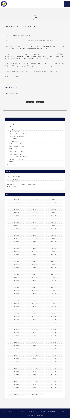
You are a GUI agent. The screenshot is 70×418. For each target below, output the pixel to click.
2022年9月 (16, 241)
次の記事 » (40, 102)
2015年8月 (16, 332)
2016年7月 (35, 319)
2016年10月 (35, 316)
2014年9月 (53, 342)
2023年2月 (35, 235)
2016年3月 (53, 322)
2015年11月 (16, 329)
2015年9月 (53, 329)
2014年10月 (35, 342)
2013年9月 (53, 355)
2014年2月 (16, 352)
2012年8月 (16, 371)
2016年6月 (53, 319)
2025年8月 (35, 202)
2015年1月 (35, 339)
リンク (22, 413)
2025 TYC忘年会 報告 (13, 176)
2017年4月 (35, 309)
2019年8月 (35, 280)
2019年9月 (16, 280)
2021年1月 (53, 261)
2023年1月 (53, 235)
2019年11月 (35, 277)
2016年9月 (53, 316)
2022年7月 (53, 241)
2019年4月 (53, 283)
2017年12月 (16, 303)
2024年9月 (16, 215)
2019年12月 (16, 277)
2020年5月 (35, 270)
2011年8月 (16, 384)
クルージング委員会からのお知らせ (18, 156)
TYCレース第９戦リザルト (14, 181)
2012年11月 (16, 368)
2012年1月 (35, 378)
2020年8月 (35, 267)
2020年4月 (53, 270)
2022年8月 (35, 241)
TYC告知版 (10, 161)
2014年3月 (53, 348)
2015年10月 (35, 329)
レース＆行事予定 (33, 411)
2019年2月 (35, 287)
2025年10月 (53, 199)
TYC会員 (29, 413)
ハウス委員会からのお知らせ (17, 154)
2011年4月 (35, 387)
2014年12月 (53, 339)
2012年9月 (53, 368)
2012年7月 (35, 371)
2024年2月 (35, 222)
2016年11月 (16, 316)
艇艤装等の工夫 (14, 141)
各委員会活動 (42, 411)
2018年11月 (35, 290)
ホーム (4, 411)
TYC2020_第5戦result (11, 87)
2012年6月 (53, 371)
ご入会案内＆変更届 (63, 411)
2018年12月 (16, 290)
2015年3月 (53, 335)
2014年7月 (35, 345)
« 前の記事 (30, 102)
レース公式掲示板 (12, 124)
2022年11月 (35, 238)
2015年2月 (16, 339)
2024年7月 (53, 215)
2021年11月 (35, 251)
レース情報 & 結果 (52, 411)
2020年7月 (53, 267)
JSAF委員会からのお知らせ (16, 159)
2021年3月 (16, 261)
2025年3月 (16, 209)
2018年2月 (35, 300)
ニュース (9, 126)
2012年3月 (53, 374)
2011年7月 (35, 384)
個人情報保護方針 (46, 413)
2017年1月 (35, 313)
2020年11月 (35, 264)
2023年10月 (53, 225)
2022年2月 (35, 248)
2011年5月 (16, 387)
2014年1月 (35, 352)
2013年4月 (35, 361)
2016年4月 (35, 322)
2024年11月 (35, 212)
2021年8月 (35, 254)
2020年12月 (16, 264)
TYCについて (23, 411)
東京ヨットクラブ (10, 4)
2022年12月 (16, 238)
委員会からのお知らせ (13, 131)
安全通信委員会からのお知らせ (17, 146)
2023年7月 (53, 228)
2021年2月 (35, 261)
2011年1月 (35, 391)
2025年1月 (53, 209)
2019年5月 (35, 283)
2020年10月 (53, 264)
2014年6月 (53, 345)
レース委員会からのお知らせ (17, 136)
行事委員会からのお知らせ (16, 149)
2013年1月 (35, 365)
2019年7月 (53, 280)
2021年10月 (53, 251)
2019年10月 (53, 277)
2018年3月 (16, 300)
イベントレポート (12, 129)
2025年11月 (35, 199)
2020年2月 (35, 274)
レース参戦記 (14, 138)
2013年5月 (16, 361)
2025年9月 (16, 202)
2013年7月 (35, 358)
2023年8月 (35, 228)
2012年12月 (53, 365)
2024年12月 (16, 212)
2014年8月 (16, 345)
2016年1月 (35, 326)
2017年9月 (16, 306)
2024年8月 (35, 215)
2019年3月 (16, 287)
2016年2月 (16, 326)
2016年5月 (16, 322)
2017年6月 (53, 306)
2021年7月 (53, 254)
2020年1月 (53, 274)
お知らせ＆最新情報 (13, 411)
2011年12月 (53, 378)
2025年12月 (16, 199)
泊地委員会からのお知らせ (16, 151)
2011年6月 (53, 384)
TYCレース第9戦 (12, 186)
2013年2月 (16, 365)
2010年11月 (16, 394)
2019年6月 (16, 283)
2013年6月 (53, 358)
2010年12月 (53, 391)
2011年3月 (53, 387)
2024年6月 (16, 219)
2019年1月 (53, 287)
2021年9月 (16, 254)
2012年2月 (16, 378)
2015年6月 (53, 332)
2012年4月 (35, 374)
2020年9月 (16, 267)
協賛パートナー (11, 164)
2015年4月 (35, 335)
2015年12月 (53, 326)
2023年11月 (35, 225)
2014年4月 (35, 348)
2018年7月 (53, 293)
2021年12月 (16, 251)
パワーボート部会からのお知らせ (18, 134)
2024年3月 (16, 222)
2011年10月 (35, 381)
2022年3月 (16, 248)
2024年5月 (35, 219)
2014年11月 (16, 342)
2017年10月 (53, 303)
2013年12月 (53, 352)
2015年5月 (16, 335)
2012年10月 (35, 368)
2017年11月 (35, 303)
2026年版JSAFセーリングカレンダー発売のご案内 (21, 184)
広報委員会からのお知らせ (16, 143)
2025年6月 (16, 206)
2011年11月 (16, 381)
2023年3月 (16, 235)
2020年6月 (16, 270)
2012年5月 (16, 374)
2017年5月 (16, 309)
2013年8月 (16, 358)
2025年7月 (53, 202)
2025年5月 (35, 206)
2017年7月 (35, 306)
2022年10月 (53, 238)
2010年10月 (35, 394)
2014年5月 (16, 348)
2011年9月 (53, 381)
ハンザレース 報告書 (13, 179)
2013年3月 (53, 361)
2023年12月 (16, 225)
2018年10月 (53, 290)
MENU (67, 4)
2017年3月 (53, 309)
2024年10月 (53, 212)
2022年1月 (53, 248)
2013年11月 (16, 355)
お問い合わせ (36, 413)
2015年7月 (35, 332)
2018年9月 (16, 293)
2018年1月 (53, 300)
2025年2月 (35, 209)
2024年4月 (53, 219)
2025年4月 (53, 206)
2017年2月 (16, 313)
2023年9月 (16, 228)
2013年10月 (35, 355)
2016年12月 (53, 313)
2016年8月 (16, 319)
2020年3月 (16, 274)
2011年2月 (16, 391)
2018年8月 (35, 293)
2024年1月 (53, 222)
